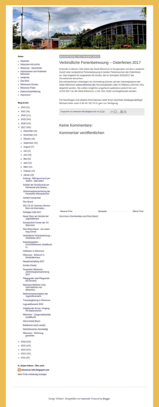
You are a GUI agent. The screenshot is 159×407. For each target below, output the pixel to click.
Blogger (106, 399)
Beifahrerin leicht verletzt (34, 325)
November (28, 135)
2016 (23, 341)
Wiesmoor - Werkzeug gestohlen (33, 334)
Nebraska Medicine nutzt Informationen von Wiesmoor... (34, 287)
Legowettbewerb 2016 (33, 304)
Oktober (27, 139)
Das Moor (24, 81)
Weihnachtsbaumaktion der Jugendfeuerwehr (35, 295)
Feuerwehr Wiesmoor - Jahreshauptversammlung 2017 (36, 272)
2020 (23, 115)
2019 (23, 119)
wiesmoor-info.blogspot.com (35, 370)
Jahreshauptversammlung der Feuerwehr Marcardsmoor (36, 192)
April (25, 163)
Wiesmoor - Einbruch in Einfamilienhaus (33, 256)
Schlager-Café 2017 (32, 212)
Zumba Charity (29, 265)
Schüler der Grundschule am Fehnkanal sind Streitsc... (36, 186)
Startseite (102, 211)
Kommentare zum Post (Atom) (84, 216)
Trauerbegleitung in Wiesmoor (36, 300)
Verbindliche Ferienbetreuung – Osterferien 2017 (37, 236)
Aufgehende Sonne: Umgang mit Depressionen (36, 309)
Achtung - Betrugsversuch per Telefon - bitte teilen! (36, 179)
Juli (25, 151)
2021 (23, 111)
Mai (25, 159)
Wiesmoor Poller (27, 88)
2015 (23, 345)
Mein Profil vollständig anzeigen (32, 374)
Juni (25, 155)
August (26, 147)
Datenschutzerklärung (30, 91)
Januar (26, 175)
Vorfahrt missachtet (32, 198)
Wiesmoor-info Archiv (30, 64)
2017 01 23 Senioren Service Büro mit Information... (36, 207)
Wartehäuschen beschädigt (35, 329)
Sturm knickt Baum (31, 321)
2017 (23, 127)
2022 (23, 107)
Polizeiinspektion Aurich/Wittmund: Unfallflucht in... (37, 244)
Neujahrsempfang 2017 (33, 261)
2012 (23, 358)
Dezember (28, 131)
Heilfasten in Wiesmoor (33, 251)
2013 (23, 353)
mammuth (85, 399)
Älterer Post (138, 211)
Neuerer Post (66, 211)
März (26, 167)
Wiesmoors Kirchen (29, 84)
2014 (23, 350)
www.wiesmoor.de (86, 84)
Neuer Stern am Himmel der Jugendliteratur (35, 217)
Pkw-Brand (28, 202)
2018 (23, 123)
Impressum (25, 95)
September (28, 143)
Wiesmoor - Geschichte (31, 68)
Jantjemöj (24, 77)
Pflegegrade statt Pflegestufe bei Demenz (36, 279)
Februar (27, 171)
